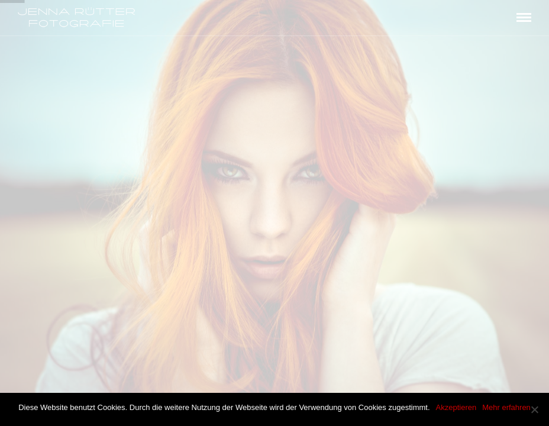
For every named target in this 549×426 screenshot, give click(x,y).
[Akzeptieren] (534, 409)
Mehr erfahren (506, 407)
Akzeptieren (456, 407)
